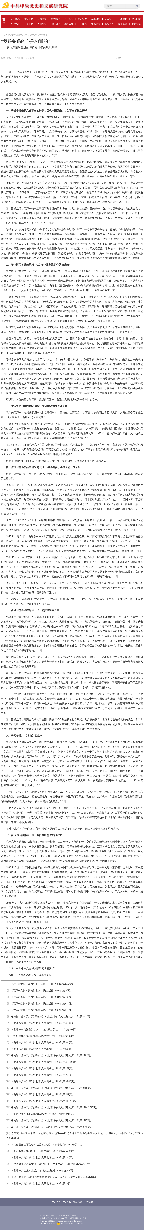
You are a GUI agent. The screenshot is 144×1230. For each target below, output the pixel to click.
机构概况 (15, 19)
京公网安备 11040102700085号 (70, 1224)
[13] (25, 513)
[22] (63, 801)
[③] (133, 176)
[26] (48, 891)
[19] (40, 650)
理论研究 (28, 19)
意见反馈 (77, 1201)
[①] (133, 145)
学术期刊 (122, 19)
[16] (115, 576)
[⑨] (136, 343)
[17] (57, 592)
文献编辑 (41, 19)
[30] (32, 947)
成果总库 (95, 19)
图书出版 (122, 24)
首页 (3, 21)
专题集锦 (136, 24)
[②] (55, 155)
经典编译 (55, 19)
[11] (71, 388)
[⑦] (72, 248)
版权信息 (88, 1201)
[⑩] (29, 373)
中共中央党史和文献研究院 (13, 35)
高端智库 (109, 24)
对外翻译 (55, 24)
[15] (140, 550)
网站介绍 (55, 1201)
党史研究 (28, 24)
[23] (69, 817)
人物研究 (41, 24)
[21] (40, 785)
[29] (68, 938)
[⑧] (123, 276)
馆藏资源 (95, 24)
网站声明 (66, 1201)
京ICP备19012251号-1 (48, 1224)
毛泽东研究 (42, 35)
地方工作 (68, 24)
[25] (9, 881)
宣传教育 (68, 19)
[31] (121, 952)
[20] (14, 775)
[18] (73, 631)
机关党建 (109, 19)
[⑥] (52, 223)
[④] (9, 197)
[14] (135, 530)
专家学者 (82, 19)
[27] (114, 912)
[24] (63, 851)
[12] (9, 449)
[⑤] (128, 202)
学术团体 (82, 24)
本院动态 (15, 24)
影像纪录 (136, 19)
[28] (47, 921)
